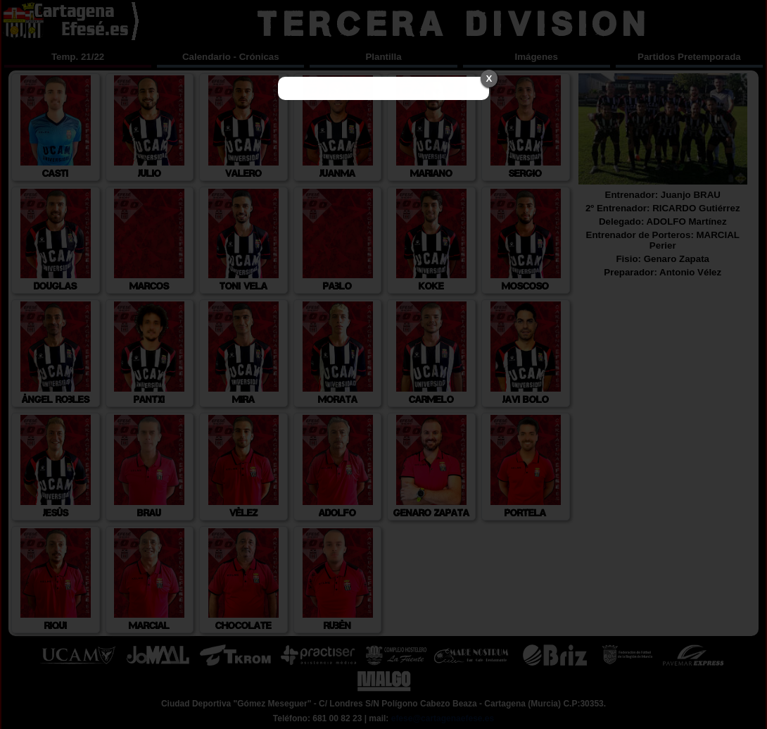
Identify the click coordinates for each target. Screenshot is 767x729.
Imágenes (536, 56)
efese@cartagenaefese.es (442, 718)
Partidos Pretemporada (689, 56)
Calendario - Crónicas (230, 56)
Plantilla (383, 56)
